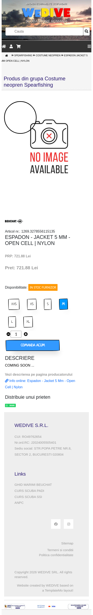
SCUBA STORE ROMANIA (46, 13)
